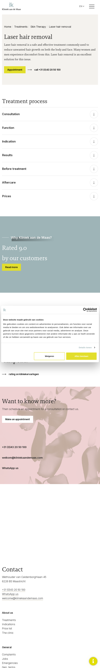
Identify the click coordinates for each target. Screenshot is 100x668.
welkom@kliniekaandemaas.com (22, 457)
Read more (11, 267)
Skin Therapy (38, 26)
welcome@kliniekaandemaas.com (22, 598)
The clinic (8, 632)
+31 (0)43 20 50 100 (14, 447)
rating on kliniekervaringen (24, 374)
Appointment (14, 69)
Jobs (5, 658)
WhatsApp (9, 468)
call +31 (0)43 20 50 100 (47, 69)
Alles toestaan (81, 356)
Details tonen (85, 347)
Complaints (9, 654)
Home (7, 26)
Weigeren (49, 356)
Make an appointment (17, 419)
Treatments (21, 26)
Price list (7, 628)
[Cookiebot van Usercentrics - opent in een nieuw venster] (85, 310)
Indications (8, 624)
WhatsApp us (10, 594)
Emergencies (10, 663)
